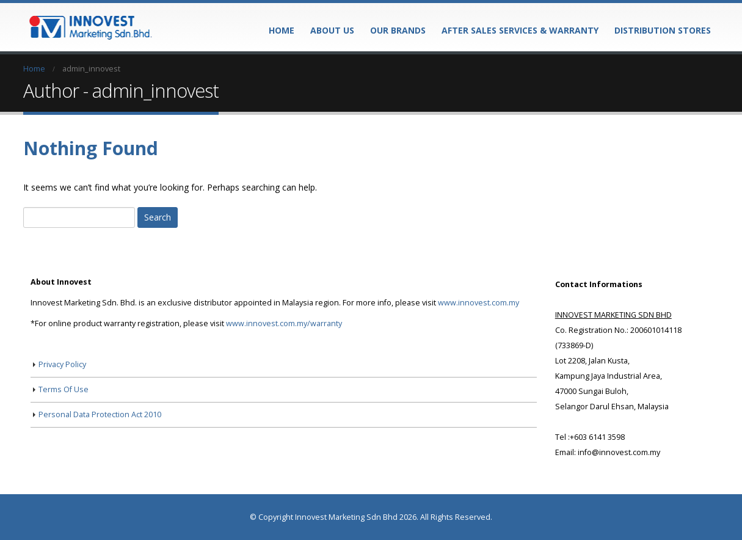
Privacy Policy (62, 364)
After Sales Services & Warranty (520, 30)
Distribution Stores (662, 30)
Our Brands (398, 30)
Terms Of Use (63, 389)
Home (281, 30)
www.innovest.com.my (478, 302)
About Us (332, 30)
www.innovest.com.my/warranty (284, 323)
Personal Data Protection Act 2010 (99, 414)
